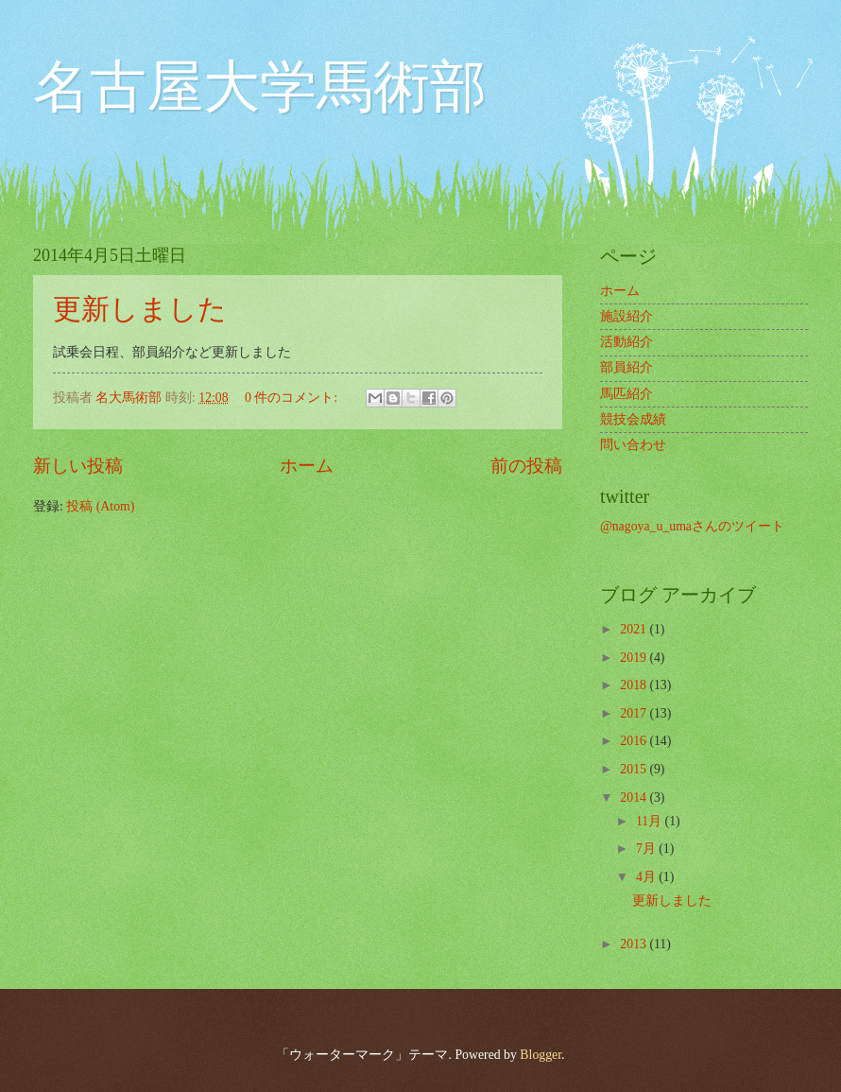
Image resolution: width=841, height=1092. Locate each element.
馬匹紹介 (626, 394)
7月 (647, 848)
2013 (634, 944)
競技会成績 (633, 419)
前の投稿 (526, 466)
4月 (647, 877)
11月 (650, 821)
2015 (634, 769)
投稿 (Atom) (100, 506)
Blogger (540, 1055)
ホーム (307, 466)
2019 (634, 657)
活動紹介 (626, 342)
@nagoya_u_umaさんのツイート (692, 526)
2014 (634, 797)
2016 (634, 741)
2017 (634, 713)
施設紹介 (626, 316)
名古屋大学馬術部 (260, 87)
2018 (634, 685)
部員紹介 (626, 367)
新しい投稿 (78, 466)
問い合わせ (633, 445)
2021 (634, 629)
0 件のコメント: (293, 397)
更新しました (140, 308)
